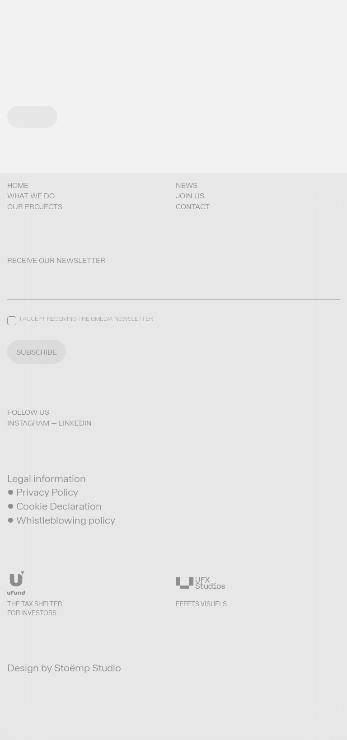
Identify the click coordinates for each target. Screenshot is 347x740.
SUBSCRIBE (36, 352)
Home (17, 185)
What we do (31, 196)
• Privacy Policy (42, 492)
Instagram (28, 423)
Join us (190, 196)
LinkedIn (75, 423)
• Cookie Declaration (54, 506)
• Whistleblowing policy (61, 520)
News (186, 185)
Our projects (34, 206)
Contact (193, 206)
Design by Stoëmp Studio (64, 667)
